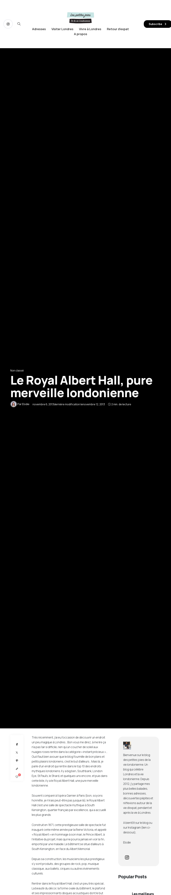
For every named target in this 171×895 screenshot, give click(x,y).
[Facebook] (16, 744)
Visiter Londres (62, 29)
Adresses (39, 29)
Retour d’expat (118, 29)
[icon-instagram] (8, 24)
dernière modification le (69, 404)
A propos (80, 34)
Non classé (17, 370)
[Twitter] (16, 752)
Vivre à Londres (90, 29)
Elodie (25, 404)
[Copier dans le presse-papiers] (16, 769)
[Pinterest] (16, 761)
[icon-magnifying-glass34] (19, 24)
